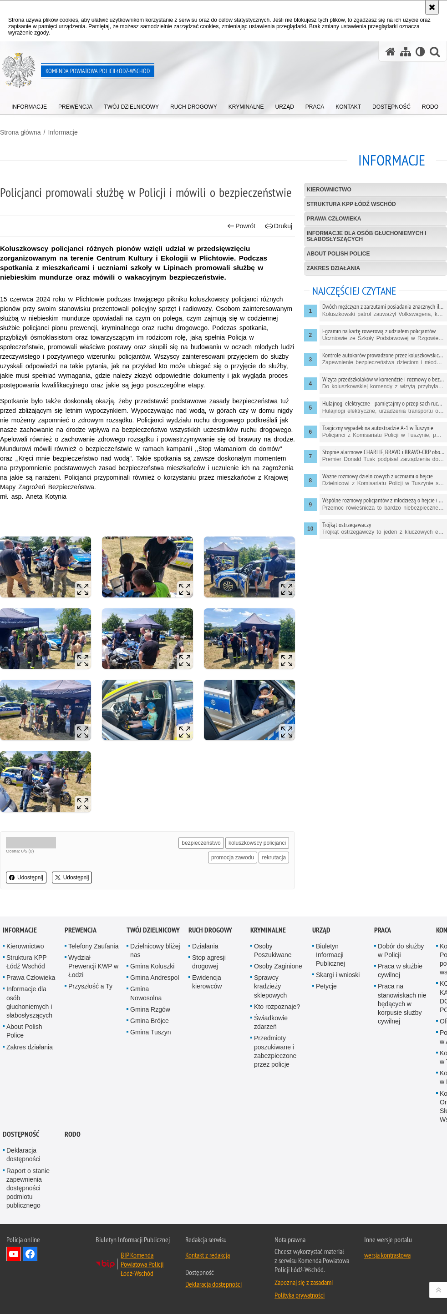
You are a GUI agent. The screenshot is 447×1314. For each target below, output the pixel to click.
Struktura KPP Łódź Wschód (351, 204)
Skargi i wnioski (338, 974)
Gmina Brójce (149, 1020)
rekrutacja (274, 857)
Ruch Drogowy (210, 930)
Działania (205, 946)
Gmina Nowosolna (146, 993)
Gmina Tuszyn (150, 1032)
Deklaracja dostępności (23, 1155)
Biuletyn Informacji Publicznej (330, 955)
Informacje (62, 132)
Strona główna (20, 132)
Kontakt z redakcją (207, 1254)
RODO (73, 1134)
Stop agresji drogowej (209, 962)
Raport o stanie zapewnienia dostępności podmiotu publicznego (28, 1188)
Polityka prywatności (299, 1294)
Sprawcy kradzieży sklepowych (270, 986)
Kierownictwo (329, 189)
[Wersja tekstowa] (420, 51)
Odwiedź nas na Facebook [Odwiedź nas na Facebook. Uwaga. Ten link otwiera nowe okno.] (30, 1254)
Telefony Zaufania (93, 946)
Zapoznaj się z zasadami (303, 1282)
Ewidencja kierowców (207, 982)
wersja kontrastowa (387, 1254)
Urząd (321, 930)
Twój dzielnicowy (153, 930)
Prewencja (81, 930)
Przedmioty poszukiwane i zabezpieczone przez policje (275, 1051)
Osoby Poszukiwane (273, 950)
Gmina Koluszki (152, 966)
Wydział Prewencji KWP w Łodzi (93, 966)
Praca (382, 930)
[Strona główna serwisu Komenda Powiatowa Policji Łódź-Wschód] (391, 51)
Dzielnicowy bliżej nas (155, 950)
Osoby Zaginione (278, 966)
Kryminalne (268, 930)
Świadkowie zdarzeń (271, 1022)
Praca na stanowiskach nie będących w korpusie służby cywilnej (402, 1004)
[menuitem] (29, 105)
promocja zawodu (232, 857)
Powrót (241, 226)
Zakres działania (333, 268)
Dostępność (21, 1134)
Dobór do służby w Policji (401, 950)
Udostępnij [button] (26, 877)
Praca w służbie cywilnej (400, 970)
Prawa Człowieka (334, 219)
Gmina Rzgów (150, 1009)
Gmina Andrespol (154, 977)
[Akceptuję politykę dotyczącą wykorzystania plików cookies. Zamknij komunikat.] (432, 7)
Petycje (326, 986)
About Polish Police (338, 254)
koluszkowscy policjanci (257, 843)
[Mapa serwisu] (405, 51)
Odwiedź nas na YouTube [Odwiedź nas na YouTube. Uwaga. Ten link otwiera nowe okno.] (13, 1254)
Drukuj (278, 226)
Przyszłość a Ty (90, 986)
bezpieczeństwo (201, 843)
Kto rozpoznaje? (277, 1006)
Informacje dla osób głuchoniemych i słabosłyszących (367, 236)
